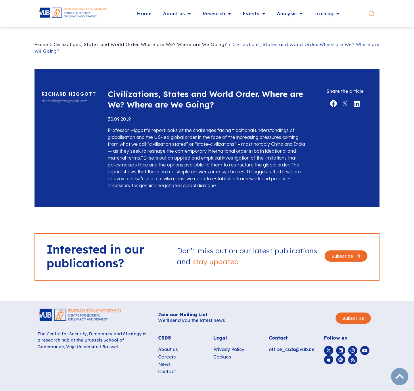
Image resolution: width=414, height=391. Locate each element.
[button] (374, 13)
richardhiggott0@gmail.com (64, 101)
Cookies (222, 357)
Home (144, 13)
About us (177, 13)
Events (254, 13)
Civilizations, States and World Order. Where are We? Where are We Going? (140, 44)
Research (216, 13)
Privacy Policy (228, 349)
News (164, 364)
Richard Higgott (69, 94)
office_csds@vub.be (292, 349)
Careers (167, 357)
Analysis (290, 13)
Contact (167, 371)
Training (327, 13)
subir (399, 376)
